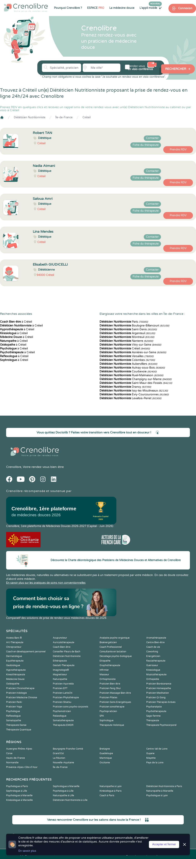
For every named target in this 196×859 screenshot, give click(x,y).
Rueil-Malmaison (131, 375)
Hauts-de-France (15, 758)
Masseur (104, 674)
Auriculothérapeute (63, 642)
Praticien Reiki (14, 702)
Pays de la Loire (154, 762)
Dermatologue (14, 656)
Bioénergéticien (108, 642)
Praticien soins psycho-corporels (70, 706)
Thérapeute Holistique (112, 725)
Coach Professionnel (111, 647)
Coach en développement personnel (26, 651)
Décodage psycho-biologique (116, 656)
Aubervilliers (128, 363)
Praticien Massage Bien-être (115, 693)
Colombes (127, 360)
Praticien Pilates (108, 697)
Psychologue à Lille (63, 791)
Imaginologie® (61, 670)
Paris (124, 321)
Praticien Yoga (14, 706)
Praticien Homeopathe (158, 688)
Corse (9, 753)
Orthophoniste (108, 679)
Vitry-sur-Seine (130, 344)
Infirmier (104, 670)
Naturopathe (60, 679)
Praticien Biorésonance (158, 683)
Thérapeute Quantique (18, 729)
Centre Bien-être (155, 642)
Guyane (150, 753)
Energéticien (153, 656)
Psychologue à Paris (17, 786)
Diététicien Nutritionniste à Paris (164, 786)
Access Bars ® (14, 637)
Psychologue (13, 711)
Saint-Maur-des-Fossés (136, 383)
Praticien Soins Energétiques (115, 702)
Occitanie (105, 762)
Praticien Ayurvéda (63, 683)
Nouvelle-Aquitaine (63, 762)
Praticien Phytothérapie (66, 697)
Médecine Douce (15, 679)
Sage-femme (153, 716)
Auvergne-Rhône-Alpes (19, 748)
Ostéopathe (12, 683)
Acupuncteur (60, 637)
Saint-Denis (128, 329)
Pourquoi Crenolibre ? (68, 8)
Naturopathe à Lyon (111, 786)
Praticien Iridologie (16, 693)
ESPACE (95, 8)
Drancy (125, 386)
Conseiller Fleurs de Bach (66, 651)
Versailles (127, 356)
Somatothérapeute (63, 720)
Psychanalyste (154, 706)
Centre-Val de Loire (156, 748)
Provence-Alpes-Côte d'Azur (22, 767)
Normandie (12, 762)
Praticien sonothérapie (112, 706)
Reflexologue (13, 716)
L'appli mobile (151, 8)
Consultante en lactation (113, 651)
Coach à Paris (107, 795)
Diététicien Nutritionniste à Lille (70, 800)
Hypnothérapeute (16, 670)
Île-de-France (64, 117)
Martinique (106, 758)
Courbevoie (128, 371)
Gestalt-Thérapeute (63, 665)
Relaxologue (59, 716)
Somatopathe (13, 720)
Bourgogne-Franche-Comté (68, 748)
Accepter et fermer (164, 844)
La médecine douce (121, 8)
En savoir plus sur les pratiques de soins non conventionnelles (46, 582)
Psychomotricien (62, 711)
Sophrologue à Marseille (66, 786)
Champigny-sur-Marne (136, 379)
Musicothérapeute (156, 674)
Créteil (86, 117)
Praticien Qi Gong (156, 697)
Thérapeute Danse (16, 725)
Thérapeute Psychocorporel (161, 725)
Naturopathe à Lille (63, 795)
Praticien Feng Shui (110, 688)
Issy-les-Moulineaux (134, 390)
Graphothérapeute (110, 665)
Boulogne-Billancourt (134, 325)
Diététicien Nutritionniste (29, 117)
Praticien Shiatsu (62, 702)
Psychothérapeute (156, 711)
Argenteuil (127, 333)
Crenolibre (13, 467)
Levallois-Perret (130, 398)
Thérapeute (152, 720)
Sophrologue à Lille (16, 791)
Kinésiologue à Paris (111, 791)
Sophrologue (107, 720)
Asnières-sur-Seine (133, 352)
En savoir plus (27, 850)
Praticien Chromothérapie (20, 688)
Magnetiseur (60, 674)
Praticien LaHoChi (62, 693)
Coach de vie (153, 647)
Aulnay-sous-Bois (132, 367)
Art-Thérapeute (14, 642)
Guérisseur (152, 665)
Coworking (152, 651)
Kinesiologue (153, 670)
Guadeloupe (106, 753)
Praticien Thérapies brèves (161, 702)
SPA (102, 716)
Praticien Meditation (157, 693)
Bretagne (105, 748)
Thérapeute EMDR (63, 725)
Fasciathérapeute (155, 660)
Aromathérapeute (156, 637)
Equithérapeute (15, 660)
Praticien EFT (60, 688)
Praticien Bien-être (110, 683)
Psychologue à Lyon (157, 795)
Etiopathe (105, 660)
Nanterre (126, 341)
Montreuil (127, 337)
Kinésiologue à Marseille (19, 800)
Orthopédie (152, 679)
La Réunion (59, 758)
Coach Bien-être (61, 647)
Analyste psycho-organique (115, 637)
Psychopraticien (108, 711)
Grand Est (58, 753)
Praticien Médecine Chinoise (21, 697)
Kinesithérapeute (15, 674)
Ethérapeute (60, 660)
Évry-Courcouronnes (134, 394)
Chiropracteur (13, 647)
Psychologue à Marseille (19, 795)
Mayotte (151, 758)
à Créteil (16, 321)
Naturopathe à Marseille (159, 791)
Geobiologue (13, 665)
